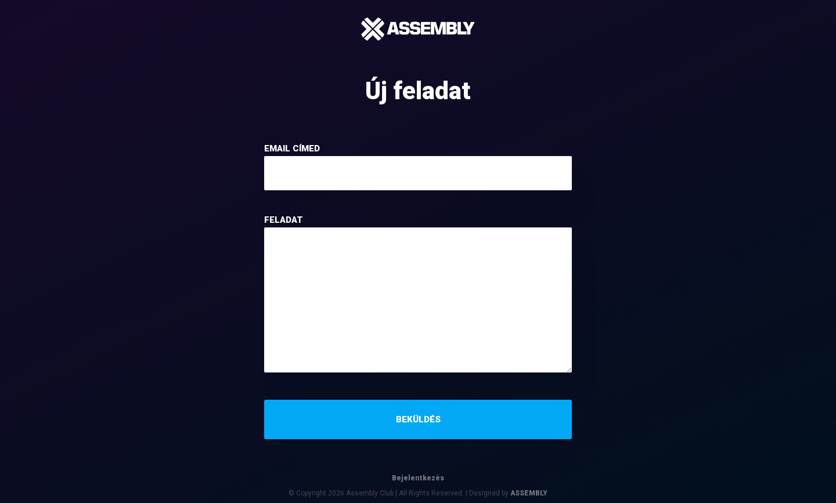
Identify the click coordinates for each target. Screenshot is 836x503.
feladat (283, 220)
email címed (292, 148)
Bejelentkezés (418, 478)
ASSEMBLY (528, 493)
